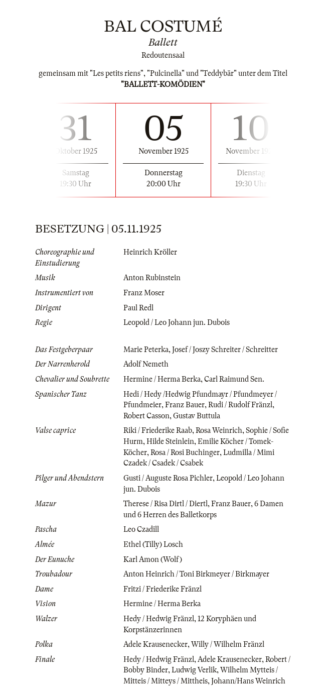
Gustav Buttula (196, 416)
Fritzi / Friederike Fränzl (162, 589)
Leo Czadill (141, 529)
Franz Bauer (185, 405)
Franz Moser (144, 293)
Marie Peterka (146, 350)
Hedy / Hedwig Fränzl (158, 619)
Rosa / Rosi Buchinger (185, 452)
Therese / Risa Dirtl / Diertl (165, 504)
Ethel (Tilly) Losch (153, 544)
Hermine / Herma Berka (162, 379)
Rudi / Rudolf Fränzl (240, 405)
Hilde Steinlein (170, 441)
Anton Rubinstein (152, 278)
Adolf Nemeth (146, 364)
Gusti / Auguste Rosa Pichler (168, 478)
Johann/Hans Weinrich (248, 681)
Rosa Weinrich (219, 430)
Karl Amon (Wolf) (152, 559)
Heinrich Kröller (150, 252)
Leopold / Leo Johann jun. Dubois (176, 322)
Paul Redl (138, 308)
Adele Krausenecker (155, 644)
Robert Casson (146, 416)
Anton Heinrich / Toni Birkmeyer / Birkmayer (196, 574)
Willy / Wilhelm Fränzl (227, 644)
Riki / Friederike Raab (157, 430)
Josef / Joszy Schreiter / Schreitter (225, 350)
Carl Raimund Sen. (234, 379)
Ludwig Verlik (194, 670)
